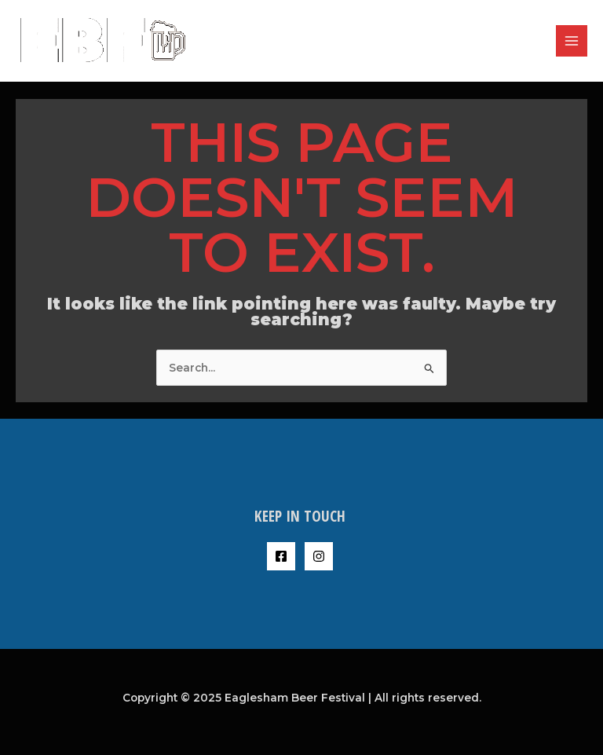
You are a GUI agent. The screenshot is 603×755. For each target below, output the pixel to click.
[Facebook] (281, 556)
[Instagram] (319, 556)
